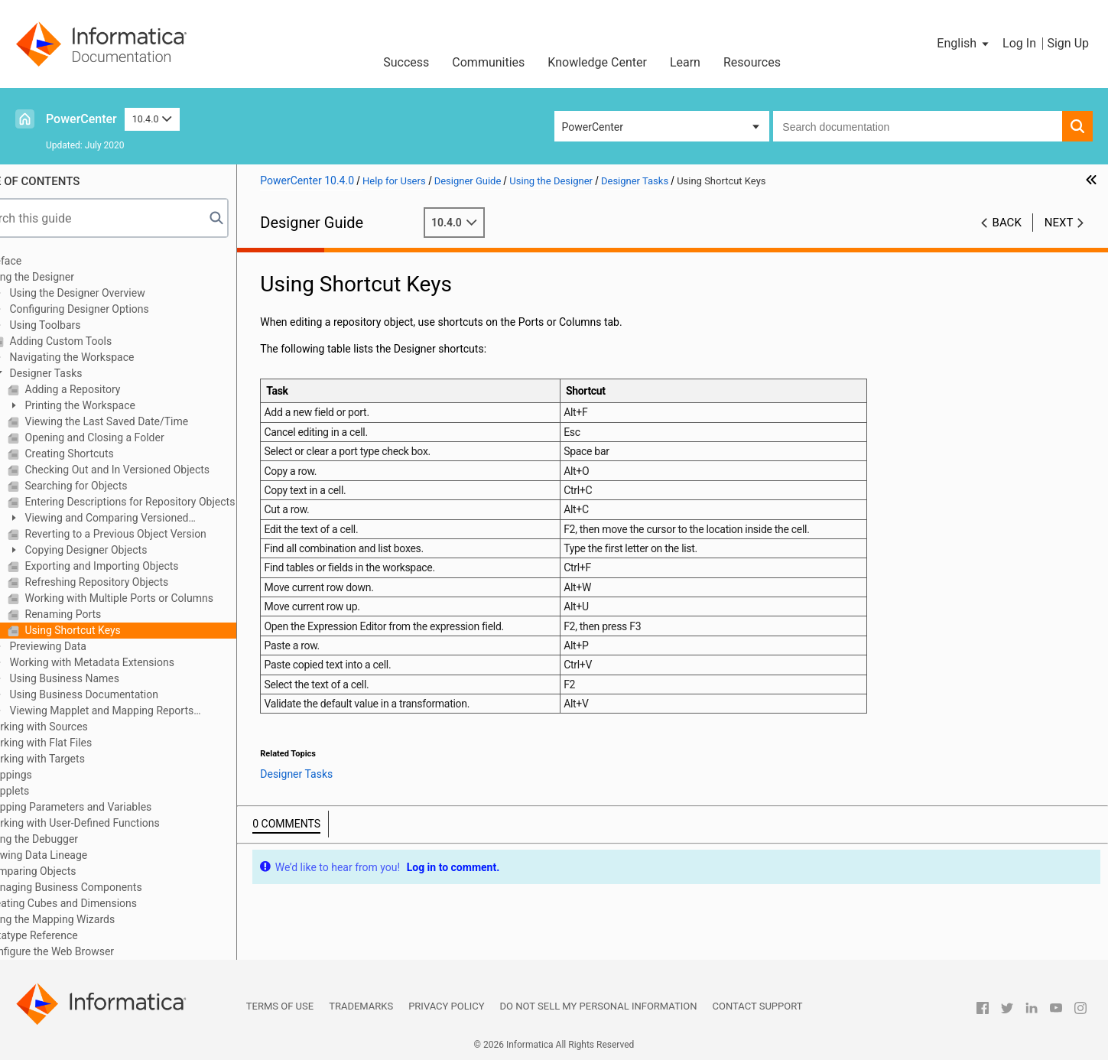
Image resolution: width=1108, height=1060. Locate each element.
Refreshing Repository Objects (136, 582)
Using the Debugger (72, 839)
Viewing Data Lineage (76, 855)
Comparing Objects (70, 871)
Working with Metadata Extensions (131, 662)
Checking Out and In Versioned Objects (156, 469)
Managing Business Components (104, 887)
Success (406, 62)
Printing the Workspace (119, 405)
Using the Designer (70, 277)
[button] (964, 43)
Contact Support (758, 1006)
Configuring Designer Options (118, 309)
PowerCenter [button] (592, 127)
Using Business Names (103, 678)
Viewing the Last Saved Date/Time (146, 421)
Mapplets (47, 791)
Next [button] (1059, 222)
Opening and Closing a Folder (134, 437)
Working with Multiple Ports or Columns (158, 598)
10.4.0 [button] (152, 119)
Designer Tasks (84, 373)
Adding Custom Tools (99, 341)
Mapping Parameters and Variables (108, 807)
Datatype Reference (72, 935)
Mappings (49, 775)
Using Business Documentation (123, 694)
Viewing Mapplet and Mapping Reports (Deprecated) (133, 711)
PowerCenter (81, 119)
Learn (685, 62)
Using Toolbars (84, 325)
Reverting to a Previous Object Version (155, 534)
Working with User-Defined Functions (112, 823)
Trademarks (361, 1006)
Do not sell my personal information (598, 1006)
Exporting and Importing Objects (141, 566)
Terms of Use (280, 1006)
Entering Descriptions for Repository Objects (169, 502)
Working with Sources (76, 726)
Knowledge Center (597, 62)
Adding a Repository (112, 389)
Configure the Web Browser (89, 951)
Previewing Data (87, 646)
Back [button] (1007, 222)
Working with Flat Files (78, 742)
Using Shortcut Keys (112, 630)
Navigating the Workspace (110, 357)
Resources (752, 62)
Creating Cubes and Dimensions (101, 903)
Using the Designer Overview (116, 293)
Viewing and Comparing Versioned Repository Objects (138, 519)
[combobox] (917, 126)
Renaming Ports (102, 614)
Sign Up (1068, 43)
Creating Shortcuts (108, 453)
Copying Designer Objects (125, 550)
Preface (43, 261)
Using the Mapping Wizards (90, 919)
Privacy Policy (446, 1006)
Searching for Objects (115, 486)
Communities (488, 62)
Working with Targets (75, 759)
